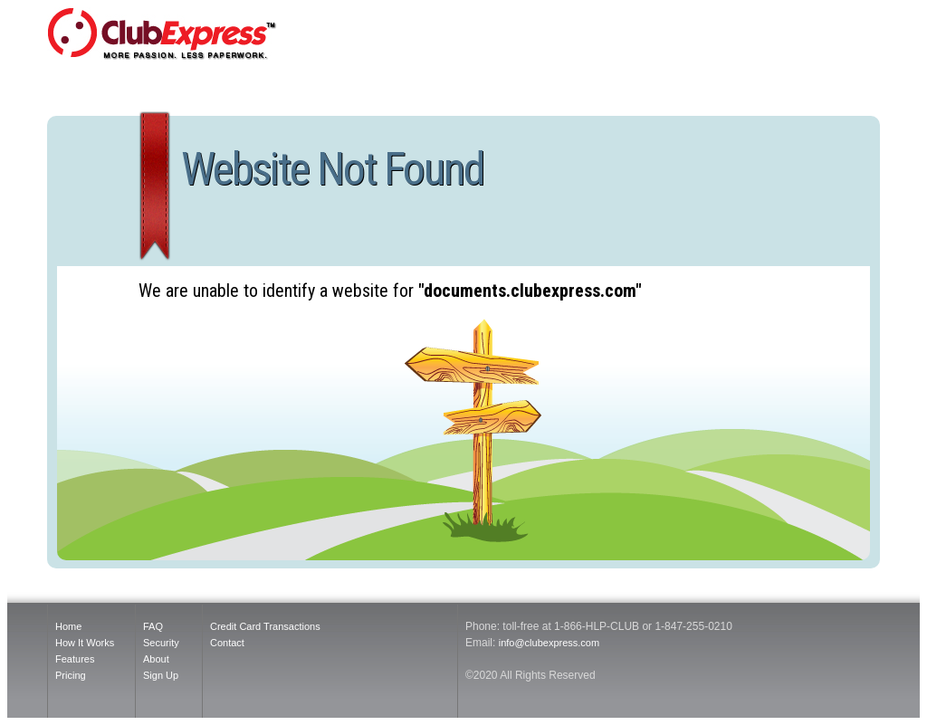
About (156, 658)
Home (68, 626)
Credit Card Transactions (265, 626)
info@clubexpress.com (549, 642)
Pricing (70, 675)
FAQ (153, 626)
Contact (227, 642)
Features (74, 658)
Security (161, 642)
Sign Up (160, 675)
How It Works (84, 642)
